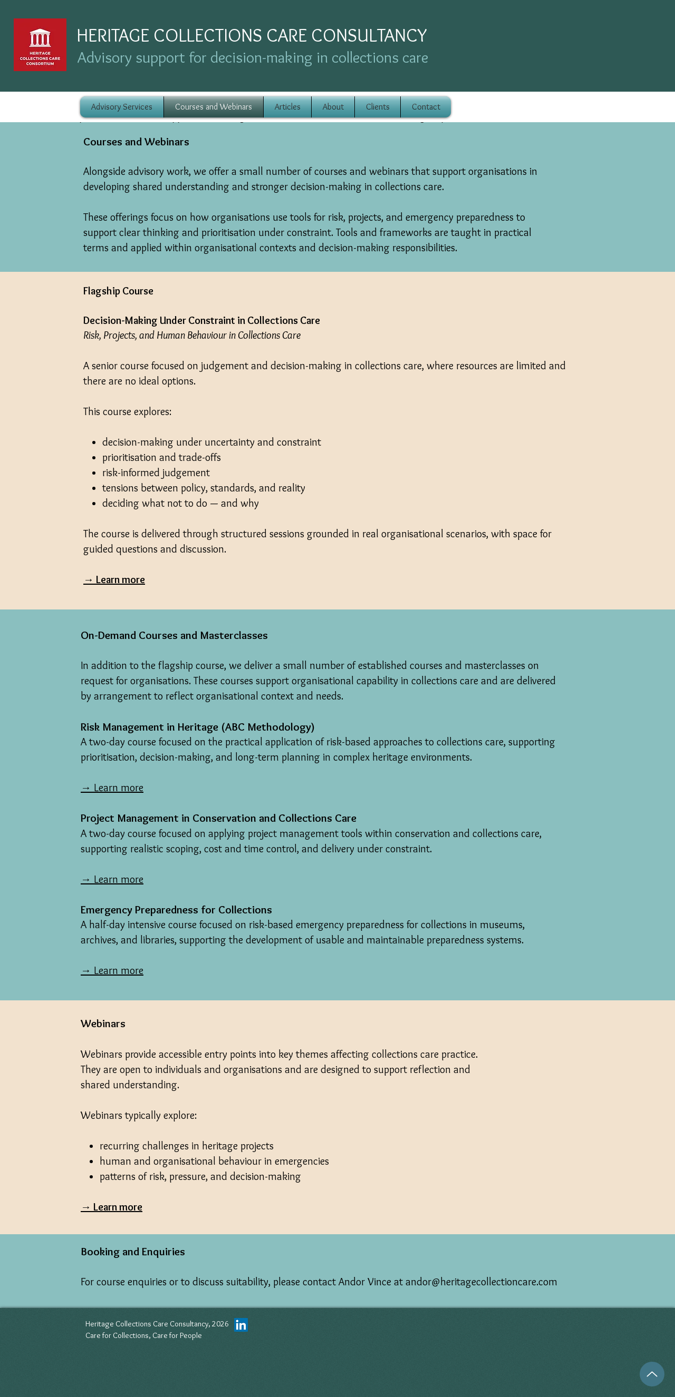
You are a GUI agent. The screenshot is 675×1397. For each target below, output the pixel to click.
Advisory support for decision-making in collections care (253, 57)
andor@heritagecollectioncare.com (481, 1281)
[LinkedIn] (241, 1325)
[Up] (652, 1374)
